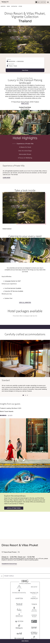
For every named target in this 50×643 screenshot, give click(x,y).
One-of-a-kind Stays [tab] (25, 151)
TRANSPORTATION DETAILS (9, 563)
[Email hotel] (25, 104)
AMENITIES (3, 6)
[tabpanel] (25, 173)
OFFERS (20, 6)
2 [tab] (25, 395)
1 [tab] (23, 395)
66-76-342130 (25, 109)
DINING (8, 6)
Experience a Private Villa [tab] (25, 143)
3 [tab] (27, 395)
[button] (48, 2)
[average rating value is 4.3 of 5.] (5, 415)
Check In (9, 59)
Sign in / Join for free (40, 2)
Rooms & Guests (10, 64)
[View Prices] (25, 641)
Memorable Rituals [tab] (25, 154)
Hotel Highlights (25, 138)
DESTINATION (14, 6)
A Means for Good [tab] (25, 147)
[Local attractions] (13, 508)
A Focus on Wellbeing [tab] (25, 158)
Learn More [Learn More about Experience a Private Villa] (6, 177)
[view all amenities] (25, 303)
